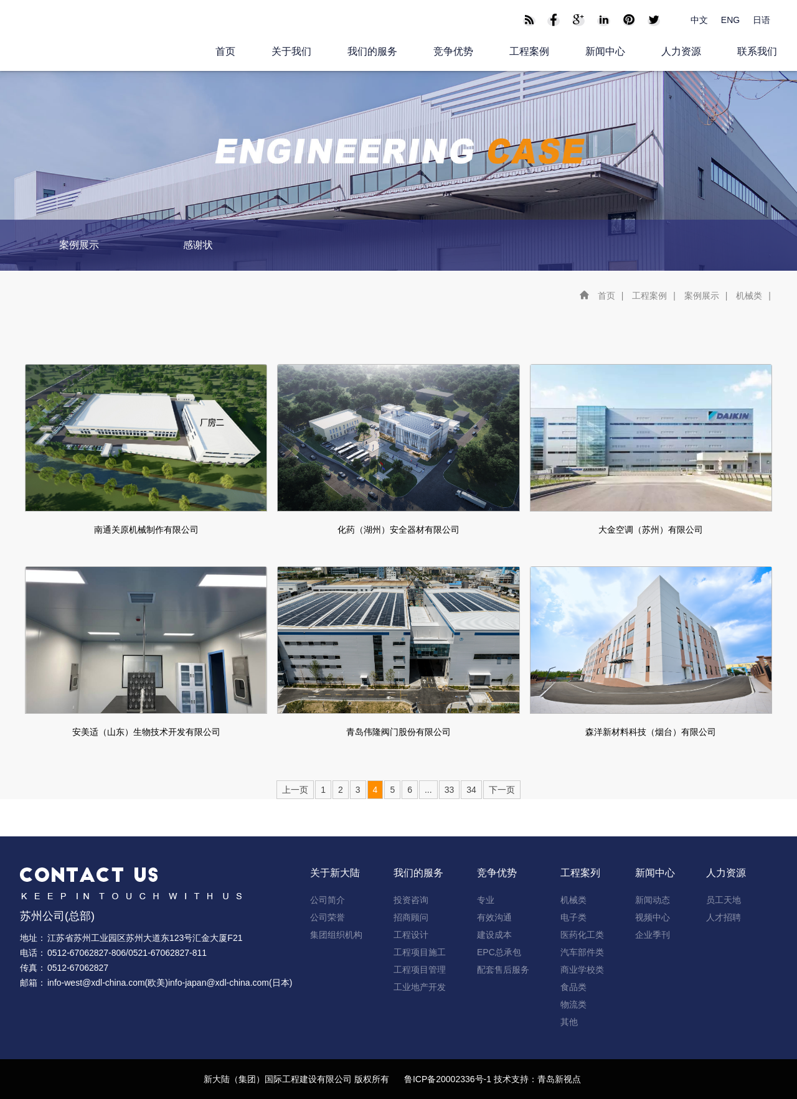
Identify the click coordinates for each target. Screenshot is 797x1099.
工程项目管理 (420, 970)
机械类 (749, 296)
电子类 (573, 917)
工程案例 (529, 51)
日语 (761, 20)
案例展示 (79, 245)
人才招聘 (723, 917)
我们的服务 (372, 51)
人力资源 (681, 51)
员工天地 (723, 900)
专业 (485, 900)
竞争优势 (453, 51)
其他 (569, 1022)
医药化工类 (582, 935)
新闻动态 (652, 900)
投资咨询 (411, 900)
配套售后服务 (503, 970)
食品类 (573, 987)
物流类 (573, 1004)
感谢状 (198, 245)
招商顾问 (411, 917)
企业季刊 (652, 935)
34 (471, 790)
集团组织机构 (336, 935)
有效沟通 (494, 917)
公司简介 (327, 900)
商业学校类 (582, 970)
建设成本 (494, 935)
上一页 (295, 790)
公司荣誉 (327, 917)
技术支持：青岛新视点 (537, 1079)
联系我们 (757, 51)
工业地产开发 (420, 987)
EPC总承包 (499, 952)
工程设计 (411, 935)
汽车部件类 (582, 952)
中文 (699, 20)
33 (450, 790)
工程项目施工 (420, 952)
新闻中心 (605, 51)
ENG (730, 20)
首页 (225, 51)
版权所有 (371, 1079)
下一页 (502, 790)
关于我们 (291, 51)
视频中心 (652, 917)
